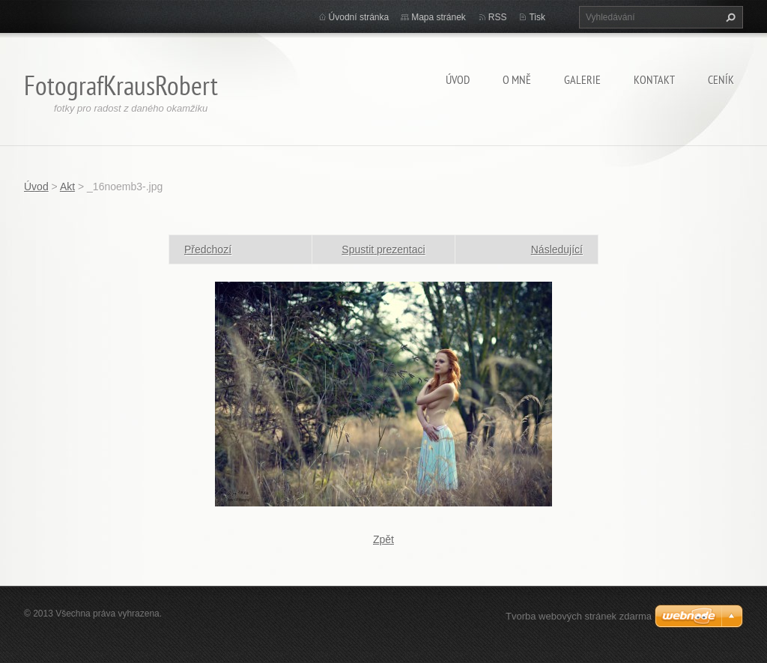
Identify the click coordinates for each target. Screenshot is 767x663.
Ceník (721, 79)
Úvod (458, 79)
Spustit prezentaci (383, 249)
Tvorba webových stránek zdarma (579, 616)
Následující (557, 249)
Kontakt (654, 79)
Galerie (582, 79)
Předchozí (207, 249)
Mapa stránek (438, 17)
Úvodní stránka (359, 17)
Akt (67, 187)
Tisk (537, 17)
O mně (517, 79)
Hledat (729, 17)
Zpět (383, 539)
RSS (497, 17)
